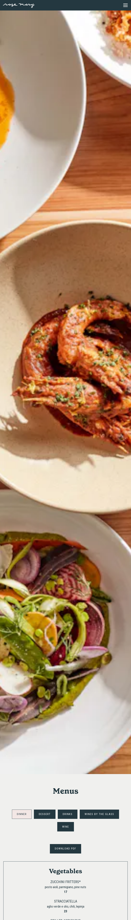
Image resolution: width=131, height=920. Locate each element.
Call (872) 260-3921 (65, 905)
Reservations (81, 915)
